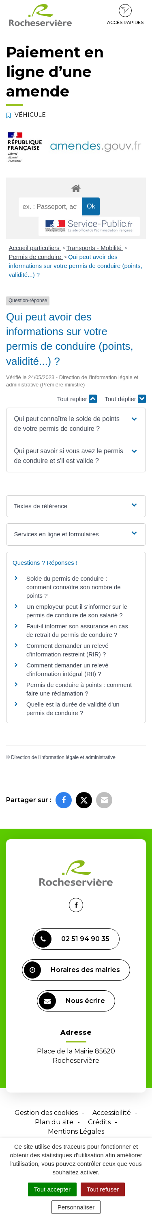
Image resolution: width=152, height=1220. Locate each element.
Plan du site (54, 1122)
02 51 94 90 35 (71, 939)
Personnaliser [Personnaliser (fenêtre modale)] (76, 1207)
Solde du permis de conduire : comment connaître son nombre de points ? (73, 587)
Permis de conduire (36, 256)
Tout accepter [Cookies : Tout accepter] (52, 1189)
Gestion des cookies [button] (46, 1113)
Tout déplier (125, 399)
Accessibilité (111, 1113)
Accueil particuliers (35, 247)
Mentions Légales (76, 1131)
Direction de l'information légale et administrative (63, 757)
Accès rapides (125, 14)
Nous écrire (72, 1000)
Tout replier (77, 399)
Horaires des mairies (72, 970)
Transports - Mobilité (94, 247)
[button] (76, 424)
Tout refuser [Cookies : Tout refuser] (103, 1189)
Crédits (99, 1122)
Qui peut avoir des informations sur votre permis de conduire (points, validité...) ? (75, 265)
